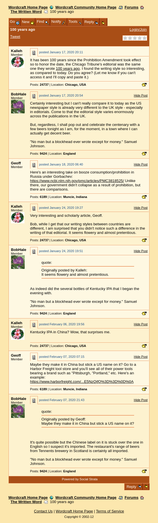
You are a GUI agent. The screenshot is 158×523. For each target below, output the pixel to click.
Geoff (16, 163)
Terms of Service (110, 511)
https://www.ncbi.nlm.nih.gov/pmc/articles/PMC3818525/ (77, 181)
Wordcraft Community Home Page (86, 7)
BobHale (18, 94)
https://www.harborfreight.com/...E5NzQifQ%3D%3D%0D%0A (82, 381)
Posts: (39, 84)
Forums (131, 7)
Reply (131, 487)
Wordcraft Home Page (28, 7)
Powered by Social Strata (80, 479)
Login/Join (138, 29)
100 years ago (68, 68)
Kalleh (16, 51)
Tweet (15, 36)
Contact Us (43, 511)
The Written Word (26, 11)
